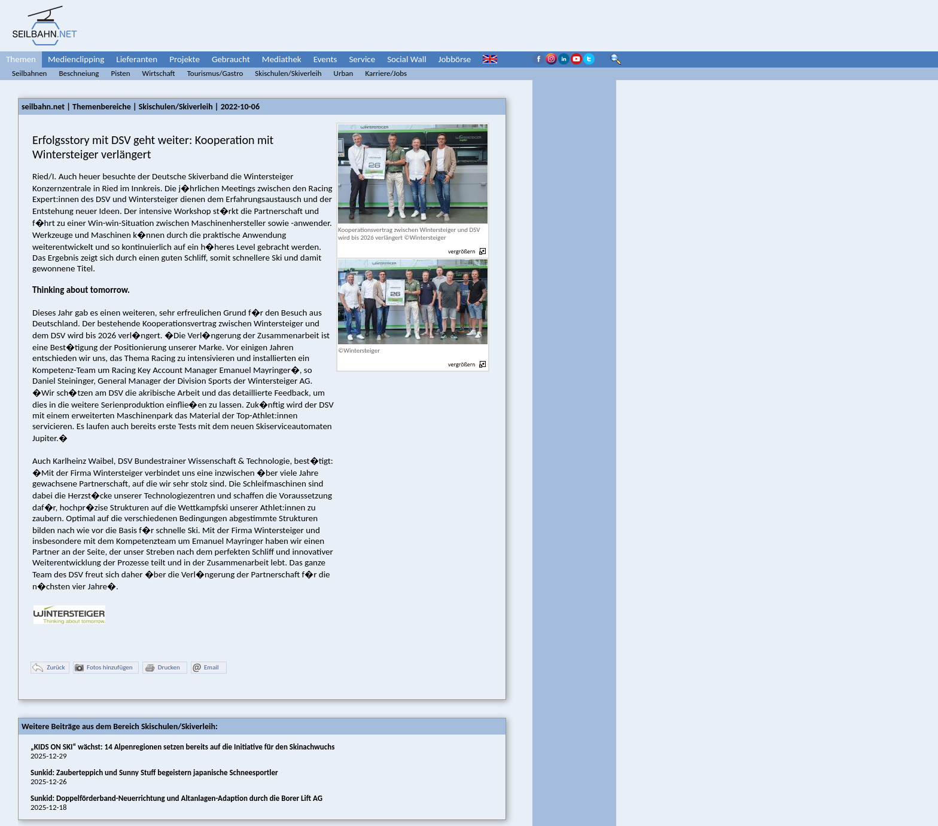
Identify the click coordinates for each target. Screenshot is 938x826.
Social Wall (407, 59)
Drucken (162, 667)
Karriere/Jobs (386, 73)
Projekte (184, 59)
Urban (344, 73)
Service (362, 59)
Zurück (48, 667)
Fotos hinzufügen (104, 667)
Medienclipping (76, 59)
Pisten (120, 73)
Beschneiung (79, 73)
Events (325, 59)
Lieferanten (136, 59)
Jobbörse (454, 59)
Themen (21, 59)
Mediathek (282, 59)
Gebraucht (231, 59)
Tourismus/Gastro (215, 73)
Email (205, 667)
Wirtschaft (158, 73)
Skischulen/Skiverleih (288, 73)
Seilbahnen (29, 73)
